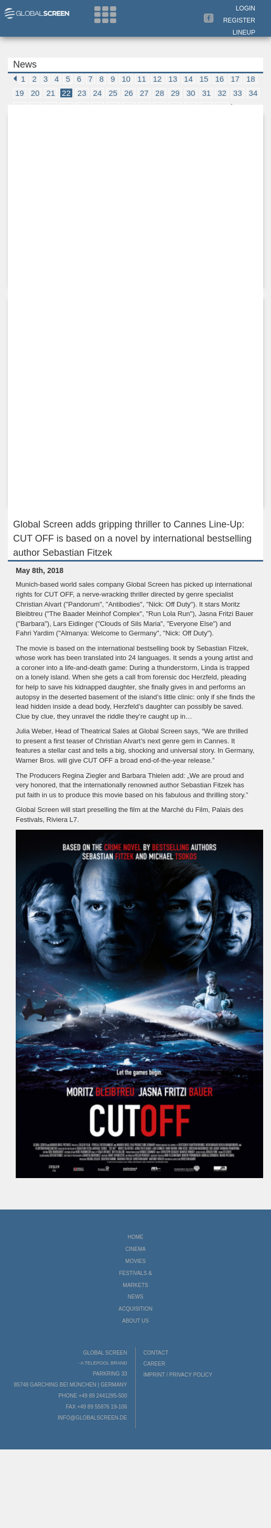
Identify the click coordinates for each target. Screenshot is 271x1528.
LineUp (244, 32)
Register (239, 20)
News (136, 1297)
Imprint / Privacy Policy (178, 1375)
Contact (156, 1353)
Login (245, 8)
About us (135, 1321)
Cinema (135, 1249)
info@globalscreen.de (92, 1418)
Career (155, 1364)
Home (136, 1237)
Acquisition (135, 1309)
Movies (135, 1261)
